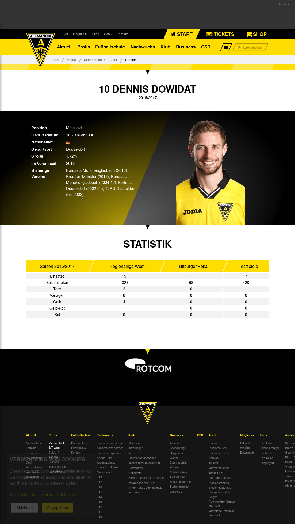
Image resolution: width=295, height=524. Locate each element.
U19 (99, 477)
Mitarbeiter (135, 443)
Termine (31, 448)
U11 (99, 512)
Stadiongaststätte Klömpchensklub (220, 489)
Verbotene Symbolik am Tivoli (221, 512)
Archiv (107, 34)
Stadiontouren (218, 448)
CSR (205, 46)
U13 (99, 502)
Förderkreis (136, 467)
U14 (99, 497)
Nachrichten (34, 443)
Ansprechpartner (181, 481)
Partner (174, 467)
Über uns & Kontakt (78, 450)
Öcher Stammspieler (178, 459)
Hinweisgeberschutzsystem (146, 477)
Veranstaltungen (219, 467)
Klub (165, 46)
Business (186, 46)
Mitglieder (80, 34)
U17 (99, 482)
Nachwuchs (143, 46)
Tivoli (65, 34)
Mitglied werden (245, 445)
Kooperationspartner (110, 448)
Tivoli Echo (33, 453)
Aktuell (64, 46)
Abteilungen (135, 448)
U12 (99, 506)
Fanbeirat (266, 453)
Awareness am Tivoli (141, 482)
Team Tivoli (216, 472)
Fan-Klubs (266, 457)
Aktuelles (176, 443)
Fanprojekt (267, 463)
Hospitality (176, 453)
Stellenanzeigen (180, 486)
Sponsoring (177, 448)
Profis (83, 46)
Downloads (247, 452)
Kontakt (122, 34)
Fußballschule (110, 46)
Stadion (213, 443)
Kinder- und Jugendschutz (106, 459)
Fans (95, 34)
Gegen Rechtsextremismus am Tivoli (222, 501)
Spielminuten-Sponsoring (178, 474)
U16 (99, 487)
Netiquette (134, 472)
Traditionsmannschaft (142, 457)
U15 (99, 492)
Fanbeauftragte (270, 448)
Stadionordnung (219, 482)
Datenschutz (79, 443)
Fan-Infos (266, 443)
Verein (132, 453)
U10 (99, 516)
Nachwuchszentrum (110, 443)
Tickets (213, 463)
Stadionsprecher (219, 453)
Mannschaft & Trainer (100, 59)
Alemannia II (104, 472)
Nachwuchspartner (109, 453)
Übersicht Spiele (107, 467)
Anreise (214, 457)
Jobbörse (176, 491)
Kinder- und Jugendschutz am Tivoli (145, 489)
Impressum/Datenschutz (144, 463)
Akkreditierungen (220, 477)
